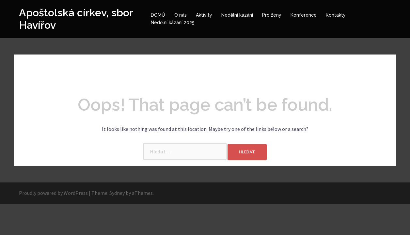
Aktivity (204, 15)
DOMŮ (158, 15)
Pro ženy (271, 15)
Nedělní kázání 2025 (173, 22)
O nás (180, 15)
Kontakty (336, 15)
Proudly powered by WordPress (53, 193)
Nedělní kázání (237, 15)
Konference (304, 15)
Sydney (117, 193)
